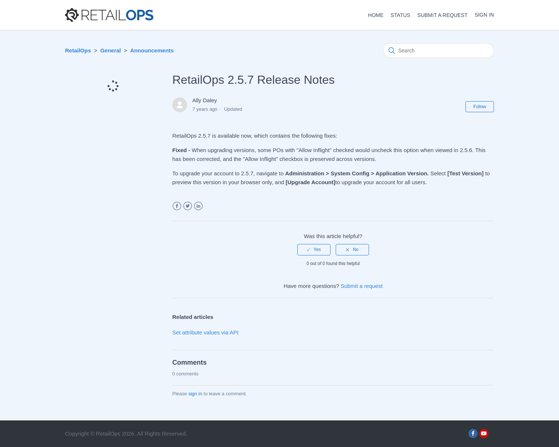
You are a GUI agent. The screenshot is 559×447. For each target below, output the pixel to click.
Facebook (177, 206)
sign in (195, 393)
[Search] (438, 50)
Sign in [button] (484, 15)
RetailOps (78, 50)
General (110, 50)
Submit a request (442, 15)
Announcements (152, 50)
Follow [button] (479, 106)
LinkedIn (198, 206)
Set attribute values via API (205, 332)
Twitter (187, 206)
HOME (375, 15)
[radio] (314, 249)
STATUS (400, 15)
